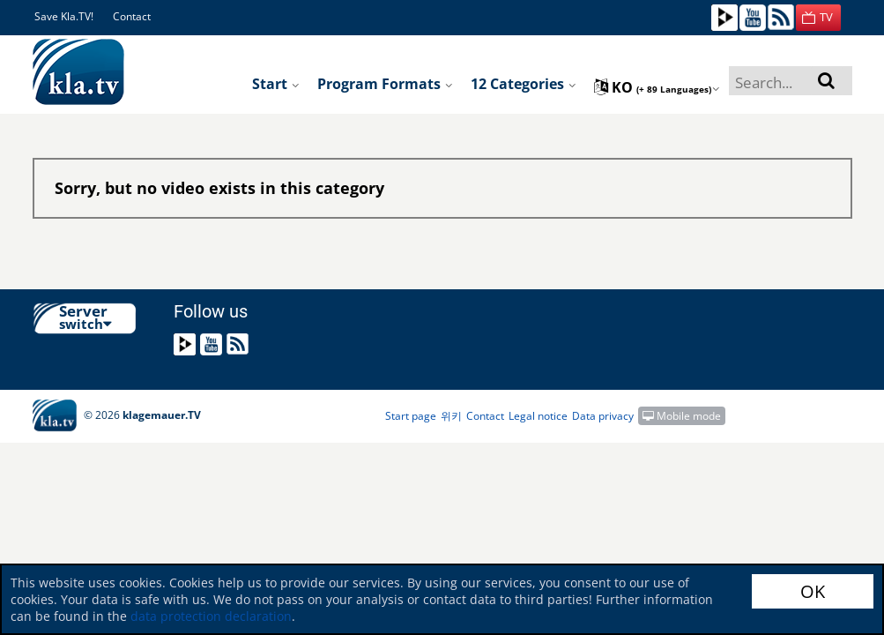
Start (276, 83)
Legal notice (538, 415)
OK (812, 591)
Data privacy (603, 415)
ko (657, 87)
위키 (451, 415)
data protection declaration (211, 616)
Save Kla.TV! (63, 16)
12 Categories (523, 83)
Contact (132, 16)
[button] (818, 17)
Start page (410, 415)
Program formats (385, 83)
